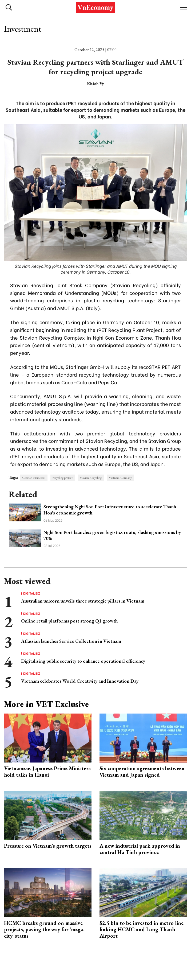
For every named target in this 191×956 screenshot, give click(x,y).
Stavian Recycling (91, 478)
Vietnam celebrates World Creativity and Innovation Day (79, 681)
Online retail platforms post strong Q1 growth (69, 621)
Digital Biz (31, 593)
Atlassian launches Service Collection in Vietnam (71, 641)
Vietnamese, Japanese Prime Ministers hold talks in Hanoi (47, 771)
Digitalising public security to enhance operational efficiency (83, 661)
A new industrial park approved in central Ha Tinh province (140, 849)
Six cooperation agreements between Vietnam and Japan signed (142, 771)
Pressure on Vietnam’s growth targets (47, 845)
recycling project (63, 478)
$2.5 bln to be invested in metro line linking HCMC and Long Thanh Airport (142, 929)
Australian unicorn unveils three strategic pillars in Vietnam (82, 601)
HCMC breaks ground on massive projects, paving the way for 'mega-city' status (44, 929)
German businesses (33, 478)
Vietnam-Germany (120, 478)
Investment (22, 28)
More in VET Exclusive (46, 704)
